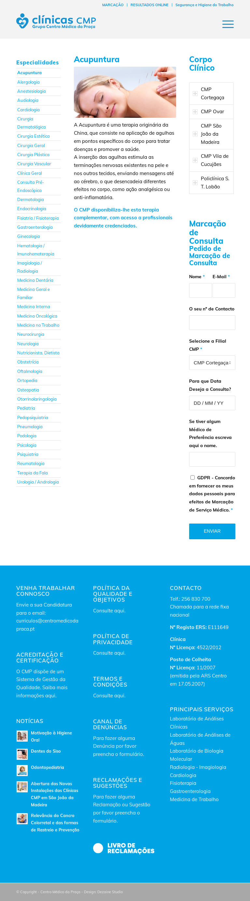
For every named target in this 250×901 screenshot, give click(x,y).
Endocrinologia (31, 208)
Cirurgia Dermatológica (31, 123)
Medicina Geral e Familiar (33, 293)
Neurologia (28, 343)
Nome (197, 276)
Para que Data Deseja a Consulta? (210, 385)
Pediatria (26, 408)
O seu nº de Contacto (211, 308)
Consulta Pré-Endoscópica (30, 186)
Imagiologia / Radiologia (29, 267)
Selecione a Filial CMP (207, 345)
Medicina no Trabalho (38, 325)
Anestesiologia (31, 91)
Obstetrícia (28, 361)
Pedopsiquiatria (32, 417)
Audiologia (27, 100)
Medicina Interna (33, 306)
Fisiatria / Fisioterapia (38, 218)
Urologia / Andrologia (38, 482)
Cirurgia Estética (33, 136)
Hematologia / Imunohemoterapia (35, 249)
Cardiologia (28, 109)
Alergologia (28, 82)
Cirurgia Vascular (34, 163)
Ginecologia (28, 236)
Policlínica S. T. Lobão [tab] (211, 182)
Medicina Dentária (35, 280)
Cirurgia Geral (31, 145)
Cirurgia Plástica (33, 154)
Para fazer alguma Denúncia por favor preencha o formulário (118, 746)
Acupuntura (29, 72)
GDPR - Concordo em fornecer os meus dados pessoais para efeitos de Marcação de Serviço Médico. (212, 493)
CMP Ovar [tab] (208, 111)
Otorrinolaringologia (37, 399)
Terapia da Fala (32, 472)
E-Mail (221, 276)
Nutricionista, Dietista (38, 352)
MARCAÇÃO (113, 5)
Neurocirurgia (30, 334)
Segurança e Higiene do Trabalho (204, 5)
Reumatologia (31, 463)
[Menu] (225, 24)
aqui (119, 610)
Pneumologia (30, 426)
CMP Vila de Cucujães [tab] (211, 160)
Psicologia (26, 445)
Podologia (26, 435)
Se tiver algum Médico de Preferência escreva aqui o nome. (210, 433)
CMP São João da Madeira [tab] (207, 134)
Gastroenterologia (35, 227)
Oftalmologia (29, 371)
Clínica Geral (29, 173)
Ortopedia (27, 380)
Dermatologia (30, 199)
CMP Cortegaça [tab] (208, 93)
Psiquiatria (27, 454)
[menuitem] (113, 5)
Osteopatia (28, 389)
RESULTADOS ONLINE (150, 5)
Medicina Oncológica (37, 316)
